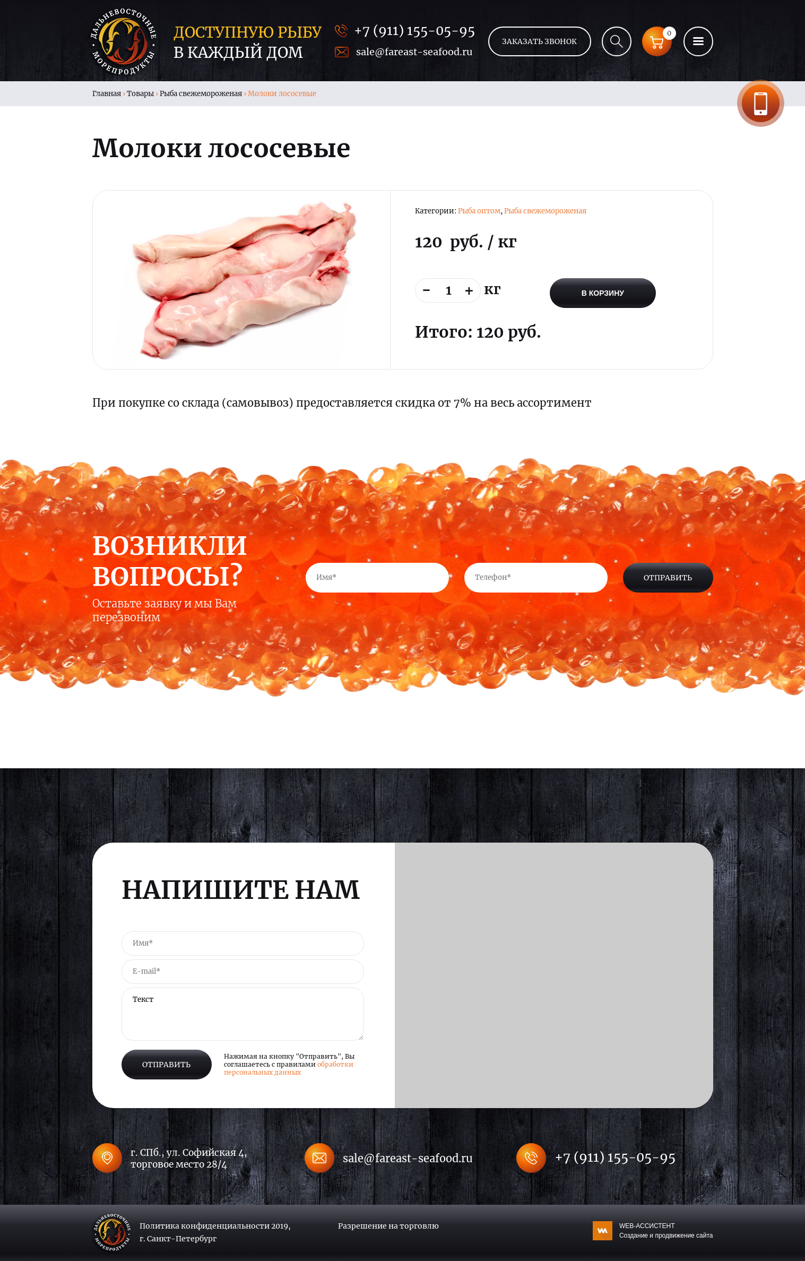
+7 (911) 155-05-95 (414, 30)
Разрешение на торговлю (388, 1226)
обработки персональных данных (288, 1068)
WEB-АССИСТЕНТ (666, 1231)
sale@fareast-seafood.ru (414, 52)
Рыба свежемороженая (201, 93)
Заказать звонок (760, 103)
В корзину (603, 293)
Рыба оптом (479, 211)
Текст (243, 1014)
